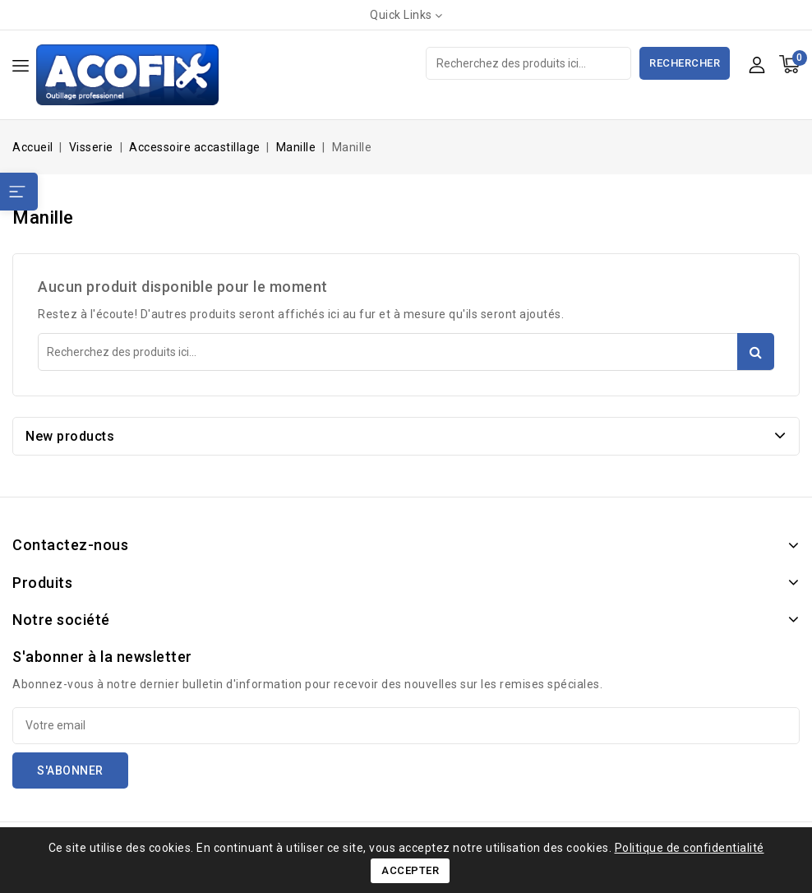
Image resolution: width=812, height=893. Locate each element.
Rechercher (684, 63)
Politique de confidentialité (689, 847)
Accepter (410, 870)
